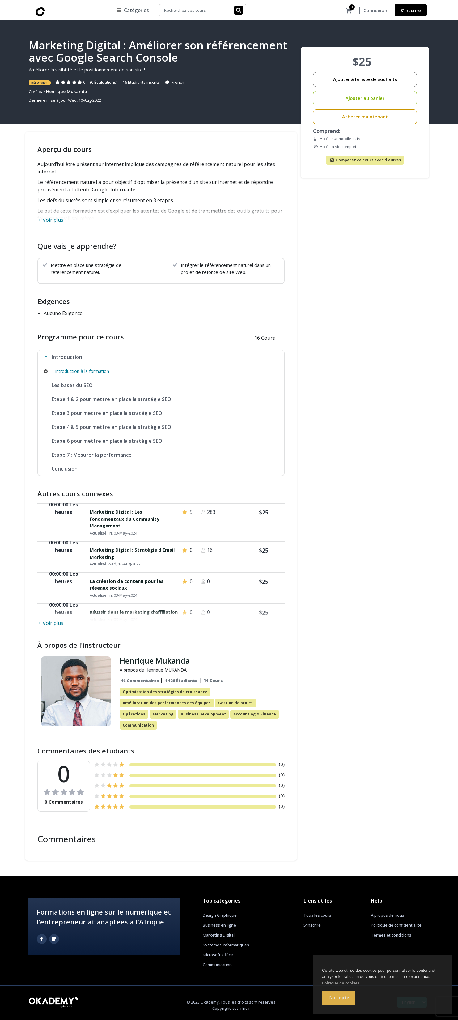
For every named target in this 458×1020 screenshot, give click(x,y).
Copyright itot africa (230, 1008)
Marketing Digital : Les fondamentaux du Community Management (124, 519)
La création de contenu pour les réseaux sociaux (126, 584)
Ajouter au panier (365, 98)
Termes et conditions (391, 935)
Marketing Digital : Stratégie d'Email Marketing (132, 553)
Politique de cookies (341, 983)
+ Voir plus (50, 220)
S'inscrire (411, 10)
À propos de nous (387, 915)
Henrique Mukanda (66, 92)
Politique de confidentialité (396, 925)
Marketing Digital (219, 935)
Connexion (375, 10)
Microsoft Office (218, 955)
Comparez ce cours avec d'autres (365, 160)
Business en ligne (219, 925)
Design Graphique (220, 915)
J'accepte (338, 998)
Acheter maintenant (365, 117)
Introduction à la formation (82, 371)
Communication (217, 965)
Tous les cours (317, 915)
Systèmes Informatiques (226, 945)
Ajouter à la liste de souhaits (365, 80)
